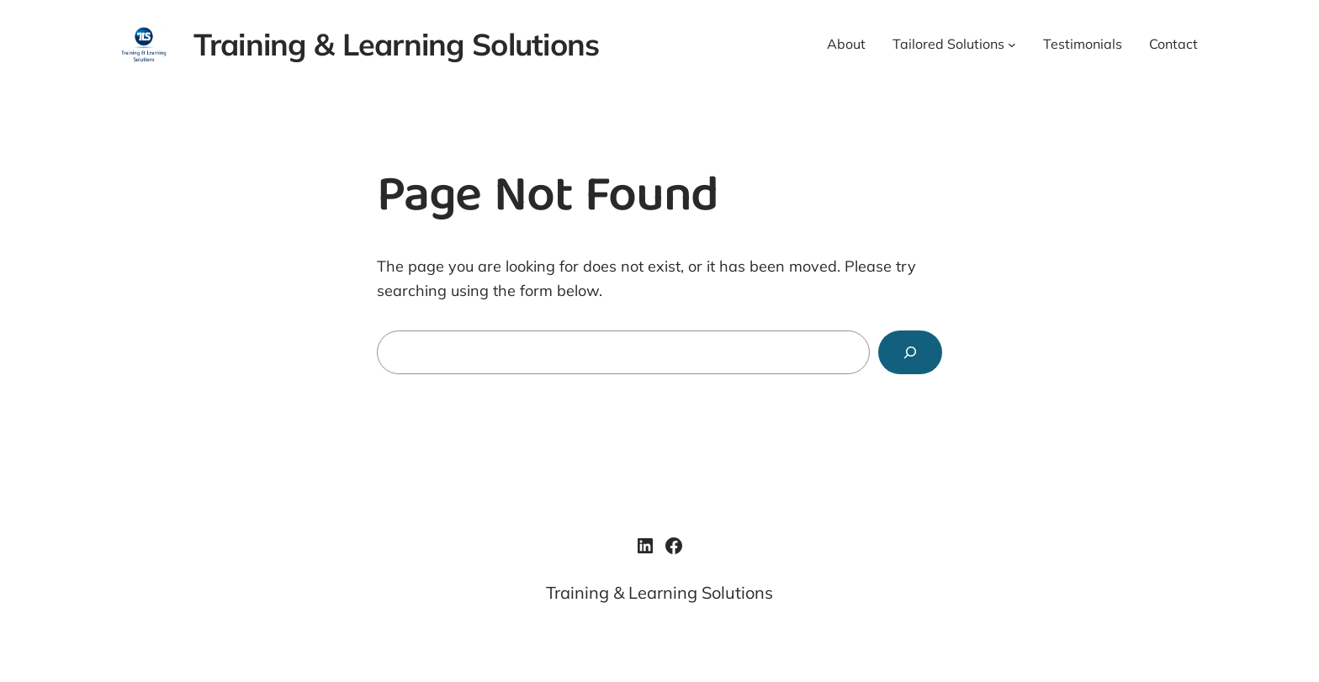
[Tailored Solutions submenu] (1012, 44)
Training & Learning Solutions (396, 44)
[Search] (910, 352)
